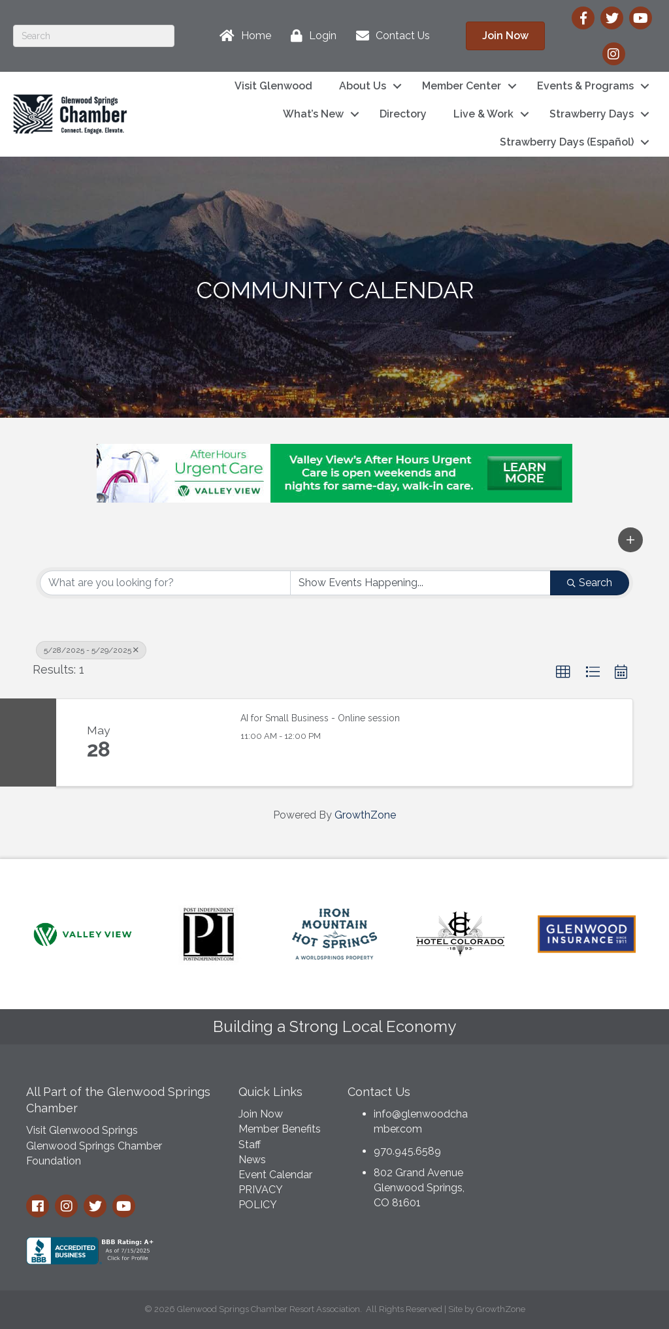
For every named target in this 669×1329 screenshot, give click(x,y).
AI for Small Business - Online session (320, 718)
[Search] (93, 36)
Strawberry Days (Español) (567, 142)
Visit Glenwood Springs (82, 1130)
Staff (249, 1144)
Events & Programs (585, 86)
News (252, 1159)
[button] (630, 539)
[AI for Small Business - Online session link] (184, 743)
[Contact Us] (390, 36)
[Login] (310, 36)
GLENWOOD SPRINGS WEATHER (572, 1126)
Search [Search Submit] (589, 582)
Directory (403, 114)
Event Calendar (275, 1174)
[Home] (242, 36)
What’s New (313, 114)
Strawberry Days (591, 114)
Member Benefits (279, 1129)
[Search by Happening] (420, 583)
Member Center (461, 86)
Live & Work (483, 114)
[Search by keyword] (165, 583)
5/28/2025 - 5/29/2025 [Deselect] (91, 650)
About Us (362, 86)
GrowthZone (365, 815)
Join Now (260, 1114)
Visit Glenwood (273, 86)
